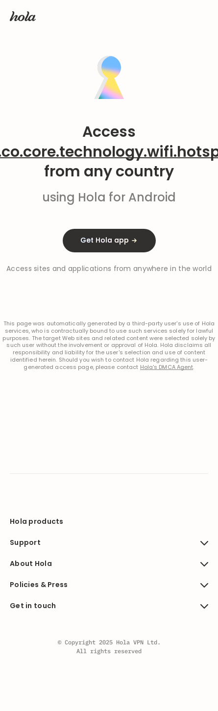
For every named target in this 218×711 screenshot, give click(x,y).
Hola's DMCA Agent (167, 367)
